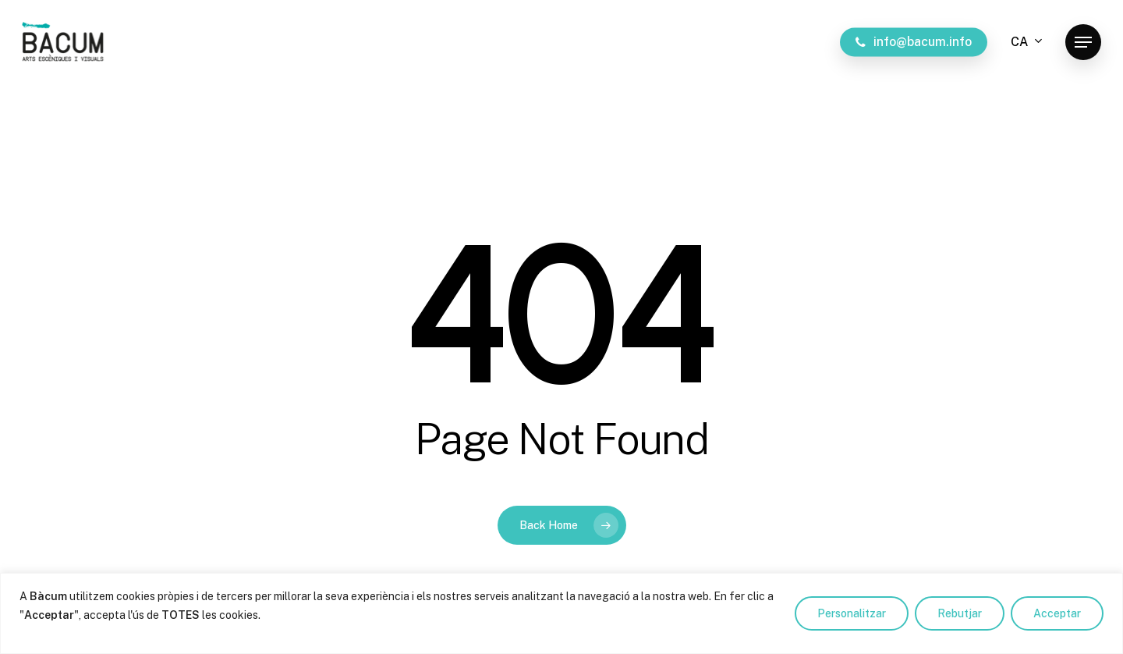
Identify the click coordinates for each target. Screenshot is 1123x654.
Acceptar (1057, 613)
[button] (1083, 42)
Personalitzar (851, 613)
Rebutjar (959, 613)
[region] (561, 613)
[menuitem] (1027, 42)
